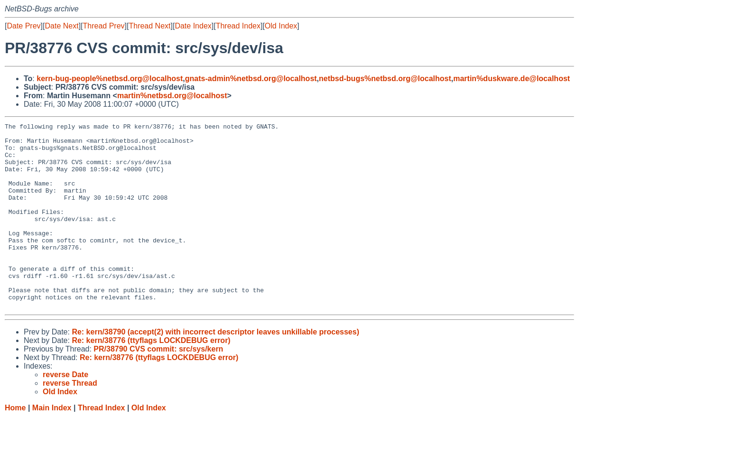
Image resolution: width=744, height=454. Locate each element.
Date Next (61, 26)
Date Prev (23, 26)
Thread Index (238, 26)
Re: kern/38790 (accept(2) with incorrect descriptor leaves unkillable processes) (215, 369)
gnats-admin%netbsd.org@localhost (251, 78)
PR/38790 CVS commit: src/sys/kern (158, 386)
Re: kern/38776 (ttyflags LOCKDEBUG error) (151, 377)
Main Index (52, 445)
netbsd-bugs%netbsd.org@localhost (385, 78)
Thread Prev (104, 26)
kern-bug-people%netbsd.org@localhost (110, 78)
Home (15, 445)
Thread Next (149, 26)
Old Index (281, 26)
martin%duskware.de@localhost (511, 78)
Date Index (193, 26)
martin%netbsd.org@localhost (172, 96)
